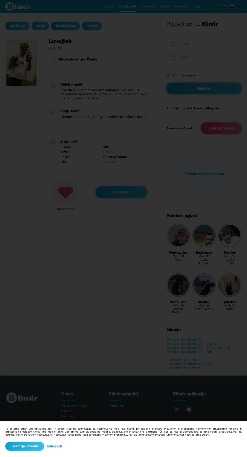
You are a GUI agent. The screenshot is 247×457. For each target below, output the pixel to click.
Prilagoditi (54, 446)
